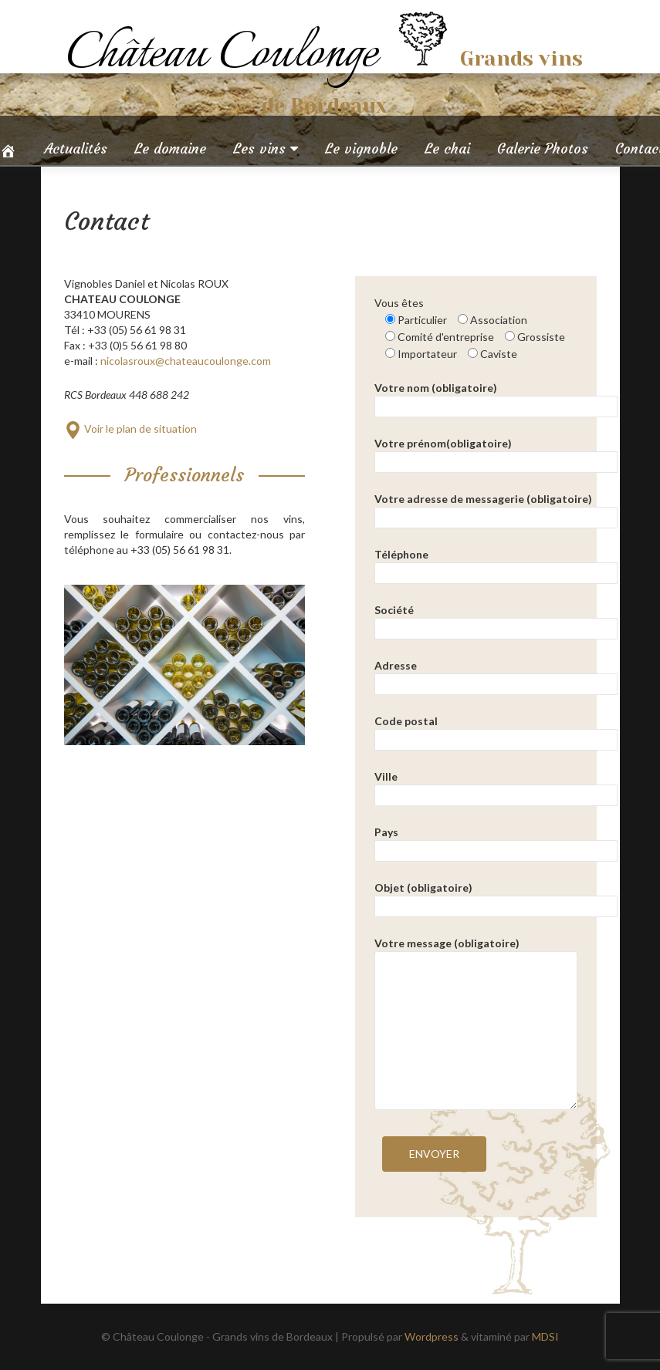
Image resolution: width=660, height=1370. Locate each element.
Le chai (447, 148)
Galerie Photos (542, 148)
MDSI (545, 1336)
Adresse (496, 674)
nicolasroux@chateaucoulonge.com (185, 360)
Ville (496, 785)
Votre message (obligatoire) (475, 950)
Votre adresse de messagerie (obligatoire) (496, 508)
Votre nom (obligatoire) (496, 397)
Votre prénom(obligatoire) (496, 452)
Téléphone (496, 563)
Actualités (75, 148)
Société (496, 619)
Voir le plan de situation (130, 428)
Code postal (496, 730)
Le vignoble (361, 148)
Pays (496, 841)
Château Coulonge (227, 54)
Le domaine (170, 148)
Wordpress (431, 1336)
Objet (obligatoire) (496, 897)
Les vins (259, 148)
